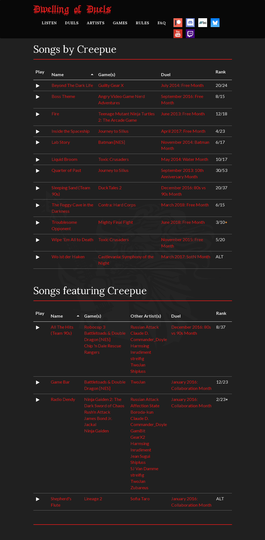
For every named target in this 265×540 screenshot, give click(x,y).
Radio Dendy (63, 399)
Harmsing (139, 345)
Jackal (90, 424)
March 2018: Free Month (185, 204)
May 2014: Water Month (184, 159)
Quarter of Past (66, 170)
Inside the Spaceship (71, 131)
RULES (142, 22)
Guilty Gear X (111, 85)
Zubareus (139, 487)
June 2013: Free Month (183, 113)
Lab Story (61, 142)
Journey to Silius (113, 131)
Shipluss (138, 371)
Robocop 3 (94, 326)
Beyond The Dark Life (72, 85)
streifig (137, 358)
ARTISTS (96, 22)
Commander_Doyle (148, 339)
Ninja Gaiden (96, 430)
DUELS (72, 22)
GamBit (137, 430)
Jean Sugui (140, 456)
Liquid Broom (64, 159)
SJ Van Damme (144, 468)
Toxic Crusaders (113, 159)
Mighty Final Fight (115, 222)
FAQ (161, 22)
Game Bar (60, 381)
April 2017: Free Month (183, 131)
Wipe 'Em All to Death (72, 239)
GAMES (120, 22)
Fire (55, 113)
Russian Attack (144, 326)
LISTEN (49, 22)
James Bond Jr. (98, 418)
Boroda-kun (141, 411)
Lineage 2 (93, 498)
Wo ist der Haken (68, 256)
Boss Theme (63, 96)
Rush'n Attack (97, 411)
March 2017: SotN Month (185, 256)
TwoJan (137, 364)
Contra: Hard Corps (117, 204)
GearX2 (137, 437)
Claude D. (139, 333)
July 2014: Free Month (182, 85)
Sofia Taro (140, 498)
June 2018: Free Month (183, 222)
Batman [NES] (111, 142)
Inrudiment (140, 352)
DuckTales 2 (110, 187)
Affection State (144, 405)
